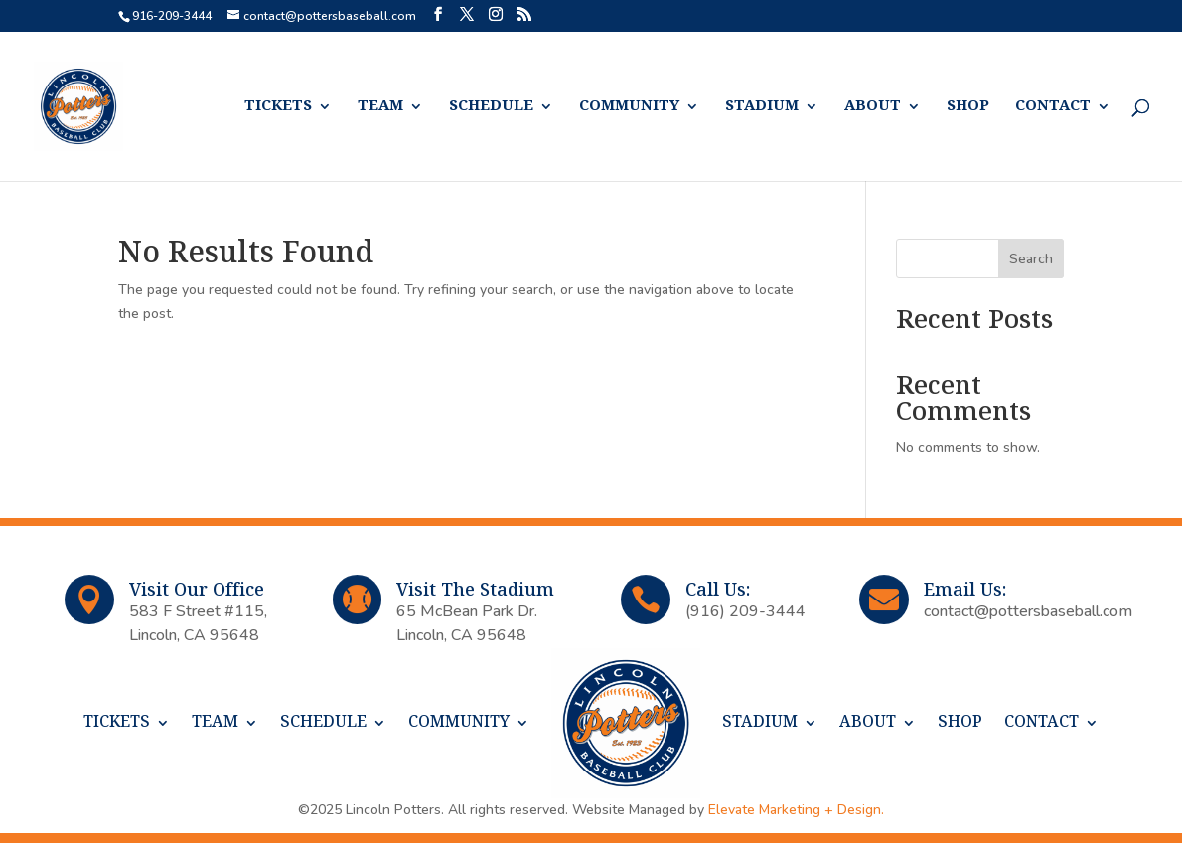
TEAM (380, 106)
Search (1031, 259)
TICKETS (278, 106)
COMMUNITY (629, 106)
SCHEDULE (491, 106)
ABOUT (872, 106)
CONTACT (1053, 106)
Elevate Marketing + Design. (796, 809)
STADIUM (762, 106)
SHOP (968, 106)
